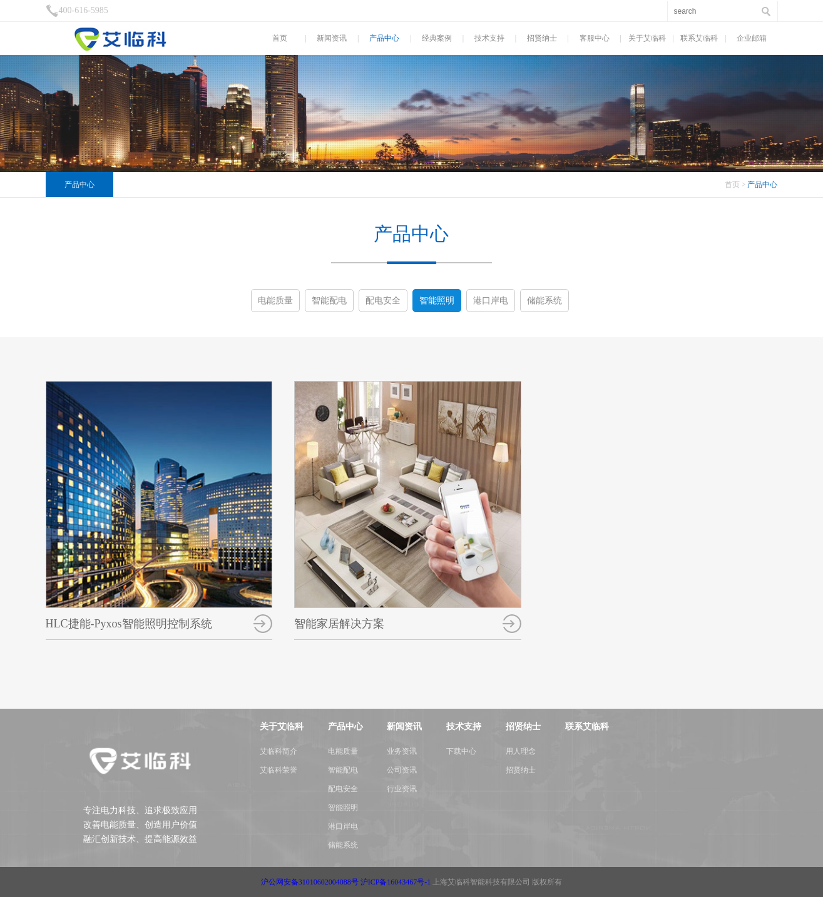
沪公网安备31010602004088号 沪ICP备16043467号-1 (346, 882)
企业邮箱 (752, 38)
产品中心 (384, 38)
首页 (279, 38)
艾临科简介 (278, 751)
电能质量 (275, 300)
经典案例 (437, 38)
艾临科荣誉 (278, 770)
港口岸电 (490, 300)
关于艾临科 (647, 38)
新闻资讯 (332, 38)
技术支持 (489, 38)
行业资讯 (402, 788)
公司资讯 (402, 770)
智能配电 (329, 300)
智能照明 (436, 300)
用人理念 (521, 751)
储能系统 (544, 300)
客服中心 (595, 38)
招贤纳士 (542, 38)
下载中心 (461, 751)
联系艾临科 (699, 38)
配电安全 (383, 300)
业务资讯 (402, 751)
